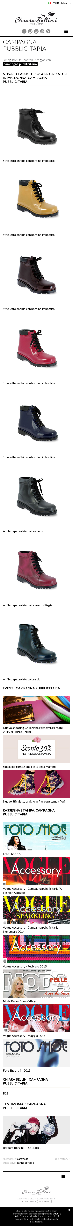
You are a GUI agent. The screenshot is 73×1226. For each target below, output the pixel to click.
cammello (22, 1158)
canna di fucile (25, 1162)
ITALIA (60, 3)
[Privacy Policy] (29, 1201)
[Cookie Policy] (44, 1201)
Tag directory (60, 1158)
